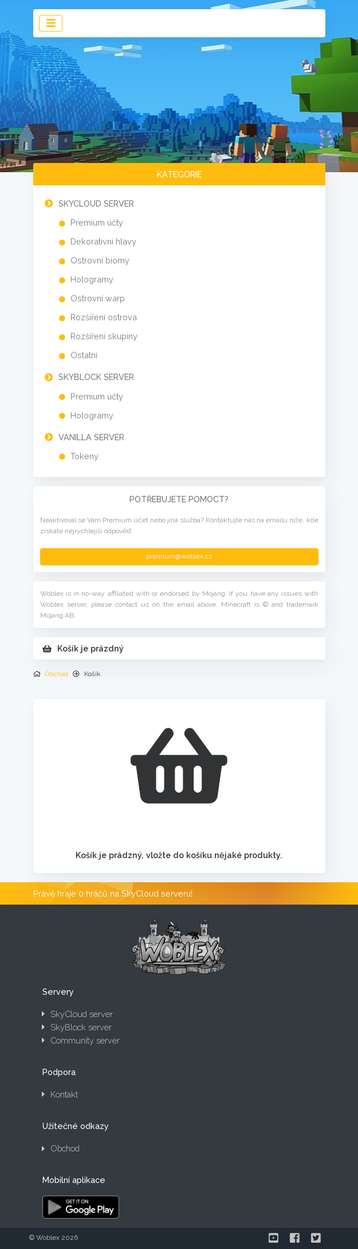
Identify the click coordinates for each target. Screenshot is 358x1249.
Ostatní (83, 355)
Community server (81, 1040)
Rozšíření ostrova (103, 317)
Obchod (56, 674)
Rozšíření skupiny (103, 336)
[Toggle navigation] (51, 23)
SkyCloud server (96, 203)
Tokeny (84, 456)
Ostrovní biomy (99, 260)
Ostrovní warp (97, 298)
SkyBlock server (96, 377)
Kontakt (60, 1094)
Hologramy (91, 279)
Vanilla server (91, 437)
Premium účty (96, 222)
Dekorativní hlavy (103, 241)
